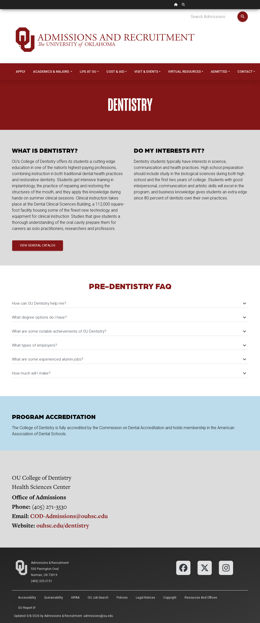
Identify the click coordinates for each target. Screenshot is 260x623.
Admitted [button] (219, 71)
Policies (122, 597)
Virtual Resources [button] (184, 71)
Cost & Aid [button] (115, 71)
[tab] (130, 301)
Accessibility (27, 597)
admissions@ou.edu (98, 616)
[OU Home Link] (176, 4)
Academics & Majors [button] (51, 71)
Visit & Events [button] (146, 71)
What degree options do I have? (129, 317)
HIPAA (75, 597)
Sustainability (53, 597)
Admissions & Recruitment (50, 563)
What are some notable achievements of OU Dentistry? (129, 331)
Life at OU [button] (88, 71)
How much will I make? (129, 373)
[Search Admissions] (214, 16)
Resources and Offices (201, 597)
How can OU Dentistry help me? (129, 303)
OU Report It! (27, 608)
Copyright (169, 597)
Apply (20, 71)
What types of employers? (129, 345)
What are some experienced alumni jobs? (129, 359)
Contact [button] (245, 71)
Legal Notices (145, 597)
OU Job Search (98, 597)
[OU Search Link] (183, 4)
